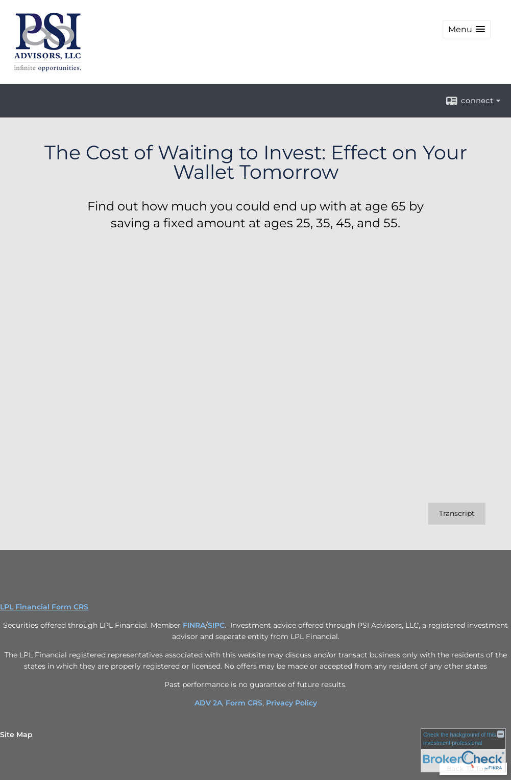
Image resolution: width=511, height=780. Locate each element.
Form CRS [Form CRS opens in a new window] (244, 702)
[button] (467, 29)
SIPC (216, 625)
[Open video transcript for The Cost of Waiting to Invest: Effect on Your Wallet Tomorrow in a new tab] (456, 514)
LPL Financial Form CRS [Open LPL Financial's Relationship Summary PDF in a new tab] (44, 606)
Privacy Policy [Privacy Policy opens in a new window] (291, 702)
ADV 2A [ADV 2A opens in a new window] (208, 702)
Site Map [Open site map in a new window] (16, 734)
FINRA (194, 625)
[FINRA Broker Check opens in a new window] (463, 750)
